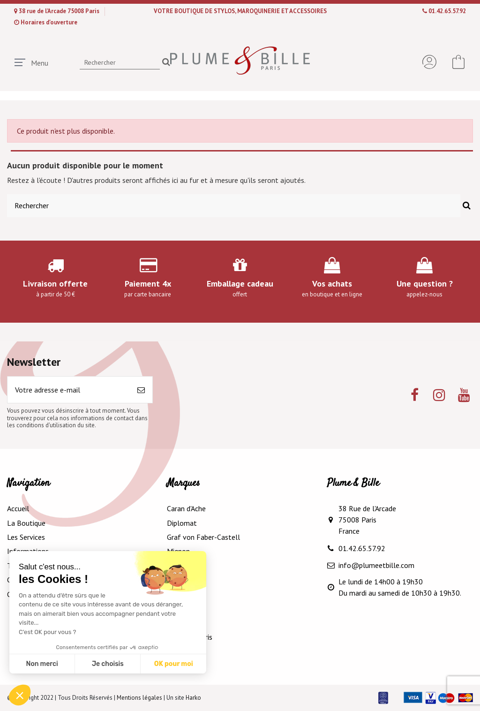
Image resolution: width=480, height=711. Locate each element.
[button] (19, 695)
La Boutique (26, 523)
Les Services (26, 537)
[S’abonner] (141, 390)
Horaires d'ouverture (49, 22)
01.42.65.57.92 (447, 11)
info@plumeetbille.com (376, 565)
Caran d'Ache (186, 508)
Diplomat (182, 523)
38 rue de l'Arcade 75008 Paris (60, 11)
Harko (193, 698)
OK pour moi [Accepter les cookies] (173, 664)
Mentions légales (139, 698)
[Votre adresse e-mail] (69, 390)
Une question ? (425, 283)
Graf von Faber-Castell (203, 537)
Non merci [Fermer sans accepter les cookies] (42, 664)
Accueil (18, 508)
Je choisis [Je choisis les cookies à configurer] (108, 664)
